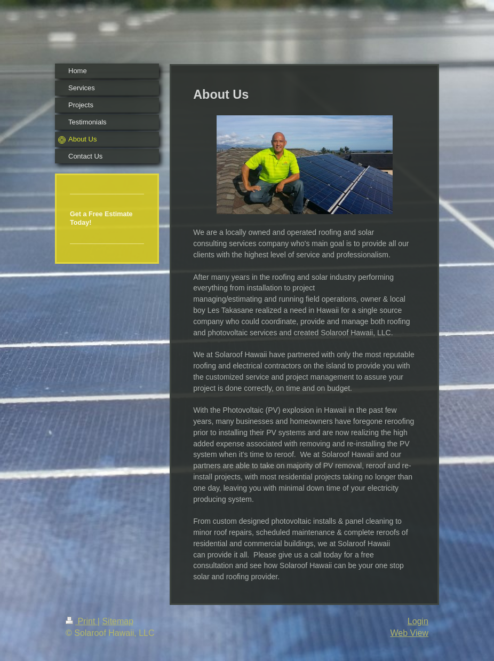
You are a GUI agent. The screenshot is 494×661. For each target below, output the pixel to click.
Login (418, 621)
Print (82, 621)
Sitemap (117, 621)
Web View (409, 633)
